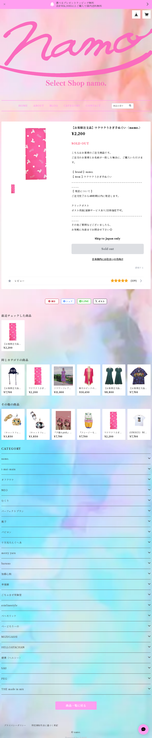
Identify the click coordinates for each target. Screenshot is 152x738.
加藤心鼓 (6, 574)
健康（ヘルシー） (11, 657)
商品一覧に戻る (76, 705)
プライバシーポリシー (15, 725)
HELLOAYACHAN (13, 647)
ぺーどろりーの (10, 626)
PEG (4, 678)
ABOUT (38, 105)
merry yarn (8, 553)
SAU (4, 668)
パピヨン (6, 532)
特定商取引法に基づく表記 (45, 725)
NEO (4, 490)
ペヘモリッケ (9, 615)
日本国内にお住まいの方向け (107, 259)
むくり (5, 500)
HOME (23, 105)
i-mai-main (8, 469)
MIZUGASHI (9, 636)
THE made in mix (12, 689)
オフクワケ (7, 479)
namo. (5, 458)
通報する (139, 267)
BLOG (54, 105)
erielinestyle (9, 605)
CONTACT (93, 105)
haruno (6, 563)
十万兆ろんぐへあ (11, 542)
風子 (4, 521)
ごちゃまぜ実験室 (11, 595)
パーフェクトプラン (12, 511)
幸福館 (5, 584)
